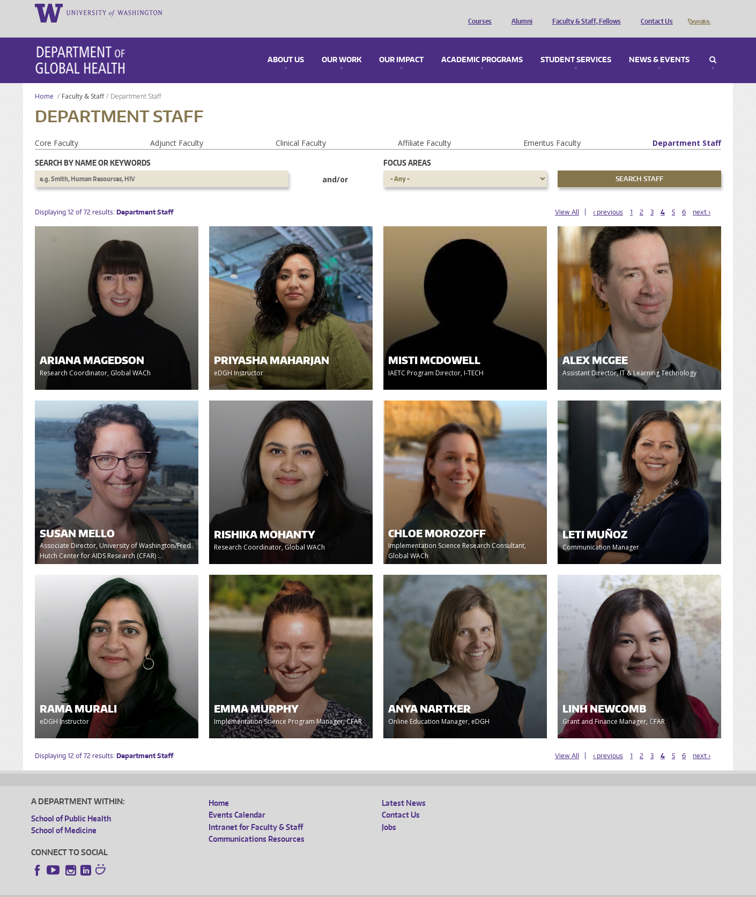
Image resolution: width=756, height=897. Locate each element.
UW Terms (217, 889)
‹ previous (608, 197)
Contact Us (654, 12)
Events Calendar (237, 799)
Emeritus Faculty (552, 128)
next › (701, 197)
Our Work (341, 45)
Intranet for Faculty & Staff (256, 812)
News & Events (659, 45)
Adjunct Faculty (176, 128)
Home (44, 81)
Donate (698, 12)
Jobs (389, 812)
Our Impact (401, 45)
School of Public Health (71, 803)
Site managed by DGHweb (280, 889)
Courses (477, 12)
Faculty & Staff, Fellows (584, 12)
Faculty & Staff (83, 81)
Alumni (519, 12)
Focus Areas (407, 147)
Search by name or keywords (93, 147)
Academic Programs (482, 45)
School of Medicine (64, 815)
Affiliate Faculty (424, 128)
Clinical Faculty (301, 128)
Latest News (404, 787)
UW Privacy (173, 889)
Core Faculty (56, 128)
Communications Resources (257, 823)
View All (567, 197)
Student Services (575, 45)
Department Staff (687, 128)
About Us (286, 45)
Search (713, 45)
